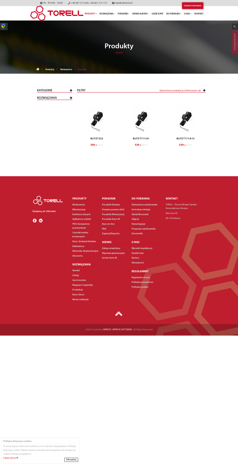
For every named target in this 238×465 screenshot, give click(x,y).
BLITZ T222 (96, 193)
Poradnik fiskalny (111, 334)
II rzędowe (48, 130)
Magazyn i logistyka (51, 263)
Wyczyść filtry (196, 148)
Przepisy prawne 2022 (113, 339)
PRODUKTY (79, 328)
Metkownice (66, 70)
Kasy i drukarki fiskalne (53, 108)
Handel (43, 239)
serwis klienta (140, 14)
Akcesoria (45, 214)
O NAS (136, 372)
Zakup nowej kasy (111, 378)
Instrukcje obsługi (141, 339)
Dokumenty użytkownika (144, 334)
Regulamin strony (141, 407)
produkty (91, 14)
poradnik (123, 14)
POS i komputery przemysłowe (48, 155)
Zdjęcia (135, 349)
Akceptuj (71, 460)
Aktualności (138, 392)
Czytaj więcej (10, 458)
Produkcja (45, 271)
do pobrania (173, 14)
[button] (185, 103)
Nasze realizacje (80, 429)
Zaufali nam (138, 383)
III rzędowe (48, 135)
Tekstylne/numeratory (55, 122)
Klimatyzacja (47, 190)
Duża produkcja (57, 285)
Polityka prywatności (142, 412)
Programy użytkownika (144, 358)
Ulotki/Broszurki (140, 344)
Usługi (43, 247)
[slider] (121, 102)
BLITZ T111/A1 (141, 193)
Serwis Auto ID (109, 387)
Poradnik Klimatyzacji (113, 344)
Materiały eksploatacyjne (54, 206)
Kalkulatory (46, 198)
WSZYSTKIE (45, 231)
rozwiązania (107, 14)
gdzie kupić (157, 14)
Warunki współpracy (142, 378)
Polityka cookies (140, 416)
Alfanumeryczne (51, 143)
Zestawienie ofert (235, 41)
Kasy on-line (108, 353)
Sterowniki (137, 363)
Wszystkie (45, 100)
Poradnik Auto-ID (111, 349)
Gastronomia (47, 255)
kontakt (199, 14)
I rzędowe (47, 126)
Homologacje (138, 353)
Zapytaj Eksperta (110, 363)
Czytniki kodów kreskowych (48, 173)
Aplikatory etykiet (50, 182)
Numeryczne (49, 139)
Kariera (135, 387)
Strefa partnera (192, 6)
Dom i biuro (46, 293)
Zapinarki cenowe (52, 147)
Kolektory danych (50, 164)
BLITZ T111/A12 (186, 193)
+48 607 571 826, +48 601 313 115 (89, 3)
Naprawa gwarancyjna (113, 383)
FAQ (104, 358)
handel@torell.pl (124, 3)
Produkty (49, 70)
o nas (188, 14)
